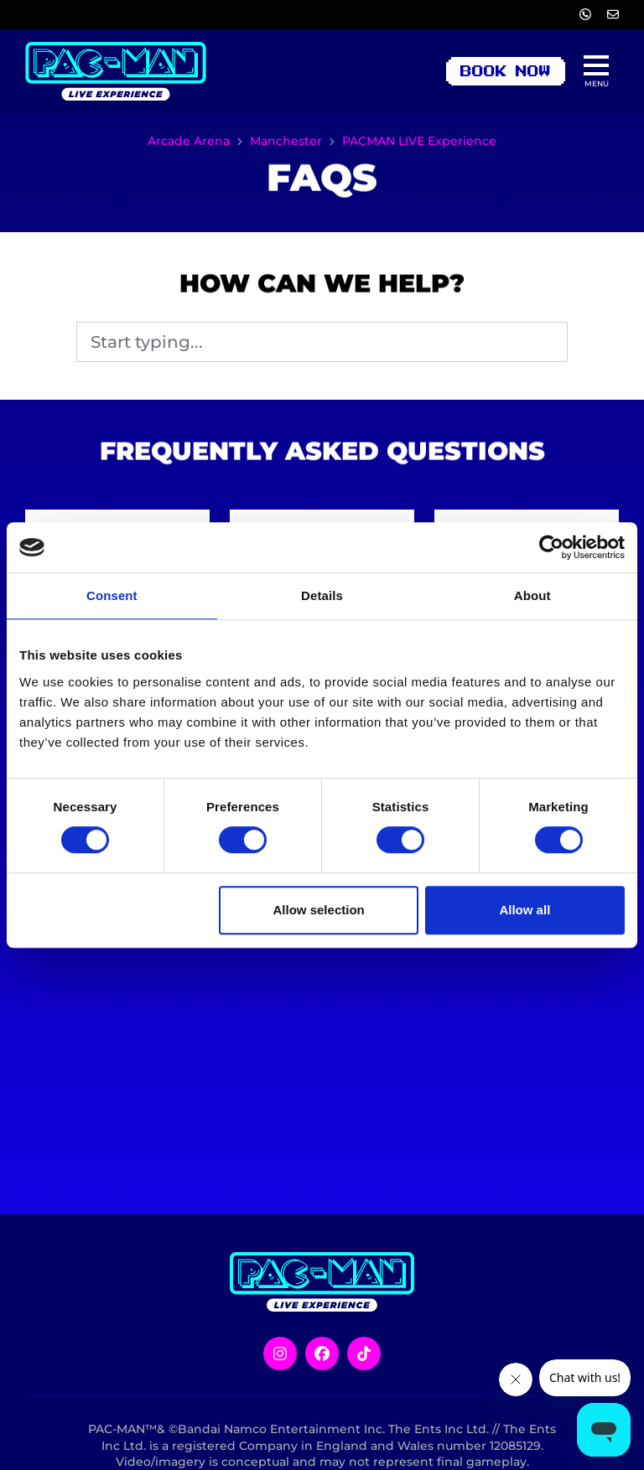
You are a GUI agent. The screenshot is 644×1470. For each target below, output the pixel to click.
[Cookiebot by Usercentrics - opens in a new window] (551, 547)
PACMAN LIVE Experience (419, 140)
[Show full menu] (596, 71)
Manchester (286, 140)
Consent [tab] (112, 595)
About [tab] (532, 595)
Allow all (524, 910)
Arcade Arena (189, 140)
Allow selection (319, 910)
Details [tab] (322, 595)
